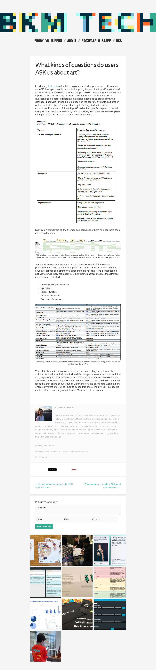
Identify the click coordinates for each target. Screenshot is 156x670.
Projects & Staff (96, 40)
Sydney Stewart (64, 407)
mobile (71, 451)
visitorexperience (81, 451)
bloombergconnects (52, 451)
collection (64, 451)
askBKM (41, 451)
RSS (119, 40)
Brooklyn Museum (48, 40)
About (71, 40)
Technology (42, 457)
